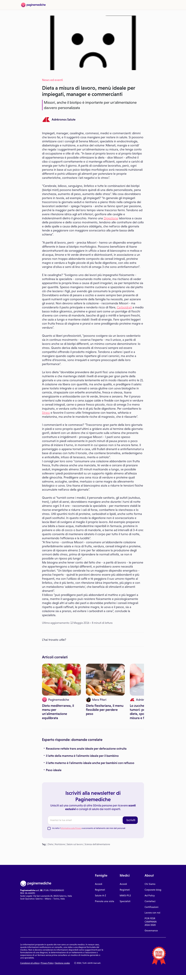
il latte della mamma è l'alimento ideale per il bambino (82, 755)
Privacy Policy (47, 963)
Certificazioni (151, 907)
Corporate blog (153, 889)
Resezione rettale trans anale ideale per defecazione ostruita (86, 748)
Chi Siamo (150, 884)
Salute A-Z (100, 895)
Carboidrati (124, 307)
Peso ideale (53, 770)
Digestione (111, 218)
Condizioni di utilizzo (30, 963)
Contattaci (150, 901)
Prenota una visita (104, 901)
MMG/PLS (125, 895)
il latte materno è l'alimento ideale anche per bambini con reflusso (90, 763)
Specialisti (125, 901)
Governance (151, 930)
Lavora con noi (152, 912)
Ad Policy (150, 895)
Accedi (98, 884)
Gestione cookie (62, 963)
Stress (46, 412)
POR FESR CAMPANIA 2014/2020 (151, 921)
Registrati (100, 889)
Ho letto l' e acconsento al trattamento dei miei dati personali (88, 828)
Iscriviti (130, 820)
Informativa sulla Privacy (71, 828)
